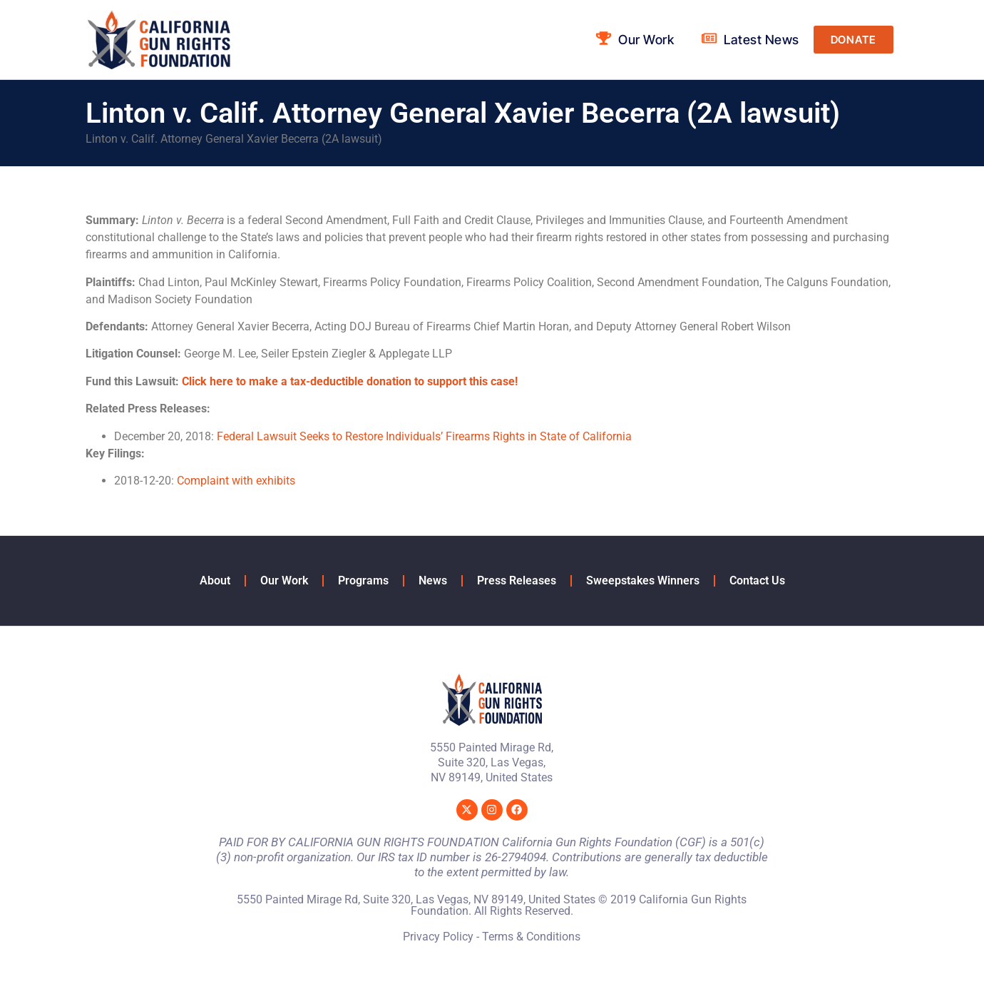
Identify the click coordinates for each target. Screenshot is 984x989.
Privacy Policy (438, 936)
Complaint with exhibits (236, 480)
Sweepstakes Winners (642, 580)
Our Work (284, 580)
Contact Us (757, 580)
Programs (363, 580)
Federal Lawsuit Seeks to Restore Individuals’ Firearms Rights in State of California (424, 436)
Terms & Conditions (531, 936)
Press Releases (516, 580)
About (215, 580)
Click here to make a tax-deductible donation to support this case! (350, 381)
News (433, 580)
